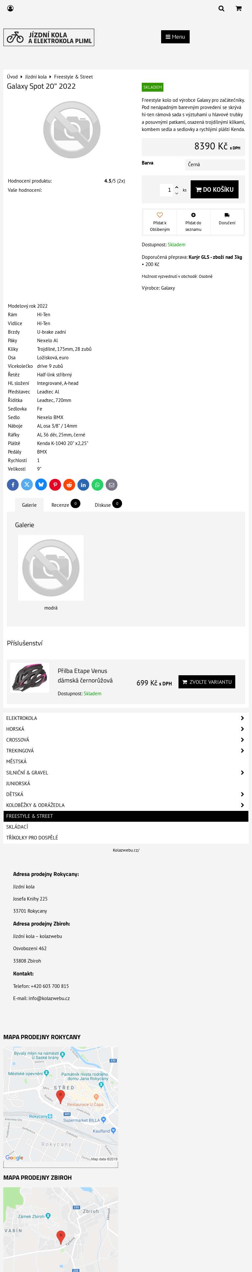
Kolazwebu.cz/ (126, 850)
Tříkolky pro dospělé (32, 838)
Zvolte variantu (207, 682)
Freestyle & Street (29, 816)
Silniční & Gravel (127, 773)
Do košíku (215, 189)
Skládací (17, 827)
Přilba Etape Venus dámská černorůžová (85, 675)
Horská (127, 729)
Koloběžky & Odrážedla (127, 805)
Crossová (127, 740)
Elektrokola (127, 718)
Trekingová (127, 751)
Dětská (127, 794)
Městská (16, 761)
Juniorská (18, 783)
